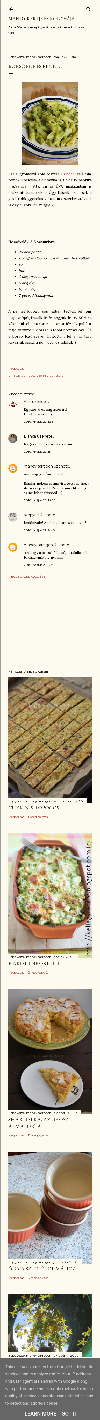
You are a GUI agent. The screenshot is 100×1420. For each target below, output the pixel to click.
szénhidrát (45, 375)
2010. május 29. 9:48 (39, 530)
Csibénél (69, 174)
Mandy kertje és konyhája (41, 19)
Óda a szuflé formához (41, 1268)
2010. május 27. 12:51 (39, 421)
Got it (70, 1414)
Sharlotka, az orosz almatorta (38, 1123)
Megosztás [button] (16, 368)
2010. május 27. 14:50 (40, 500)
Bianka (30, 436)
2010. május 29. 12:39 (39, 565)
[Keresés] (88, 8)
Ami (27, 401)
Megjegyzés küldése (26, 576)
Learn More (40, 1414)
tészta (58, 375)
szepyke (31, 515)
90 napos (28, 375)
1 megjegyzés (38, 817)
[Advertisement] (50, 624)
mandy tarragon (38, 466)
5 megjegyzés (38, 1278)
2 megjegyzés (38, 972)
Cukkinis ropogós (33, 807)
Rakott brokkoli (33, 963)
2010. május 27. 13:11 (39, 451)
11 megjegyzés (38, 1135)
